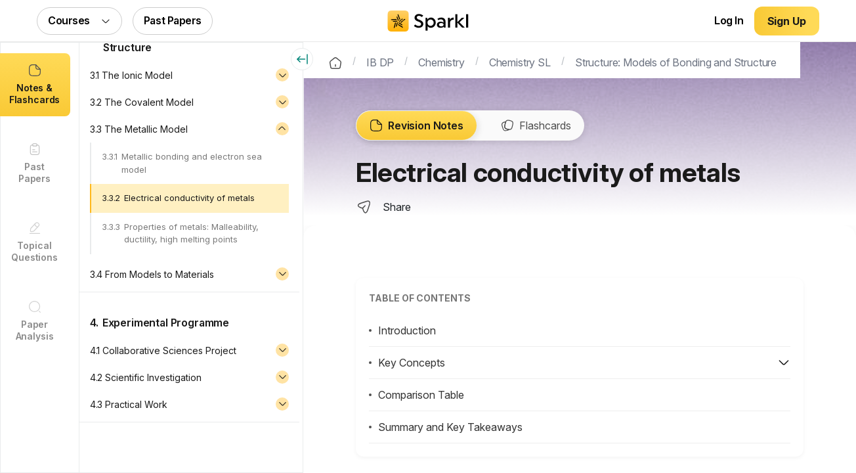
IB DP (381, 61)
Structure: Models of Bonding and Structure (676, 61)
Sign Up (786, 21)
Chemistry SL (520, 61)
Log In (728, 20)
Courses (79, 20)
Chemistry (442, 61)
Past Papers (173, 20)
